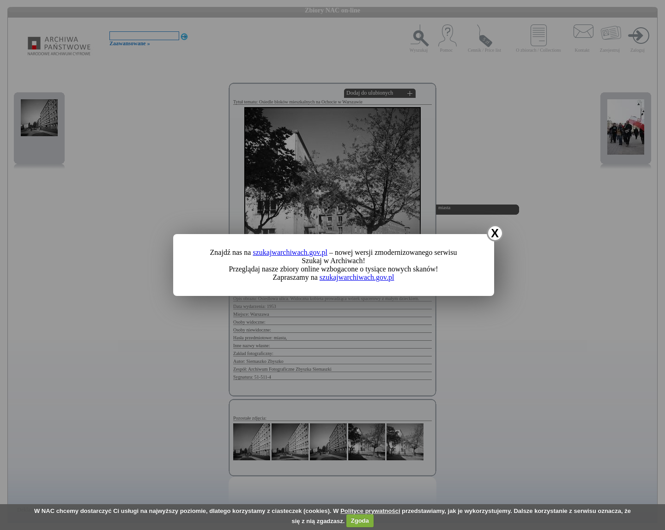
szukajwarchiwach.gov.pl (290, 252)
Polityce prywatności (370, 510)
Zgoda (360, 520)
